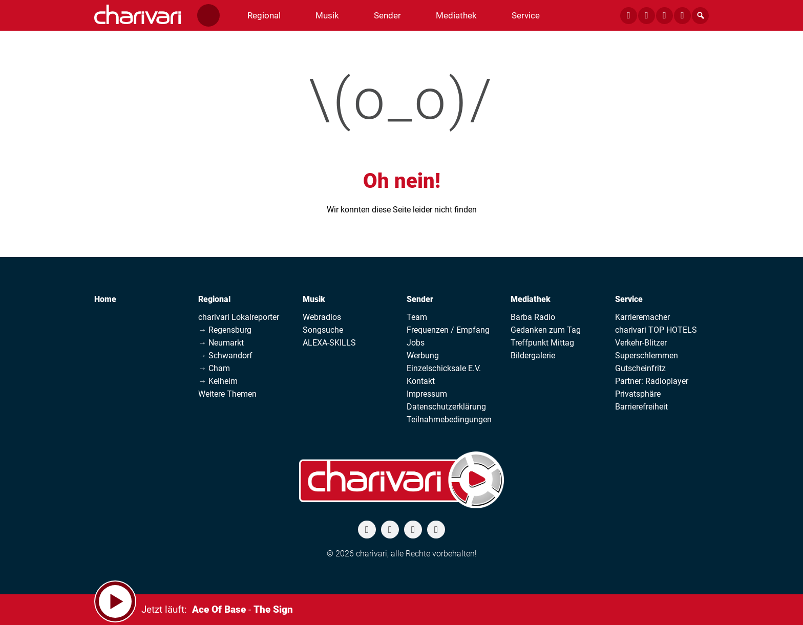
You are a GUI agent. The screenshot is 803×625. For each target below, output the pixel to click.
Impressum (427, 394)
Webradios (322, 317)
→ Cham (214, 368)
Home (105, 299)
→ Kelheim (218, 381)
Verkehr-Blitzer (641, 343)
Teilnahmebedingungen (449, 419)
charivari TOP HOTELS (656, 330)
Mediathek (531, 299)
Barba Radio (533, 317)
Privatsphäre (638, 394)
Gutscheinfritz (640, 368)
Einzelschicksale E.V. (444, 368)
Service (629, 299)
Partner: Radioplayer (651, 381)
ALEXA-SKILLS (329, 343)
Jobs (416, 343)
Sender (420, 299)
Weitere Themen (227, 394)
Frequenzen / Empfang (448, 330)
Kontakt (421, 381)
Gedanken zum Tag (546, 330)
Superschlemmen (646, 355)
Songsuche (323, 330)
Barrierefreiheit (641, 407)
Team (417, 317)
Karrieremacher (642, 317)
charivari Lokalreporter (238, 317)
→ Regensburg (224, 330)
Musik (314, 299)
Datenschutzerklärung (446, 407)
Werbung (423, 355)
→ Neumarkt (221, 343)
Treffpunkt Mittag (542, 343)
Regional (214, 299)
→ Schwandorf (225, 355)
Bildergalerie (533, 355)
